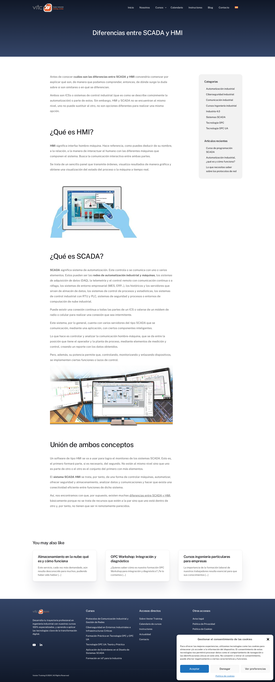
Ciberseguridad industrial (220, 94)
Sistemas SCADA (216, 117)
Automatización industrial (220, 88)
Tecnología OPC (215, 122)
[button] (268, 639)
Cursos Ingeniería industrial (221, 105)
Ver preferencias (255, 668)
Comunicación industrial (219, 100)
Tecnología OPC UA (217, 128)
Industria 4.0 (213, 111)
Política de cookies (225, 676)
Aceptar (194, 668)
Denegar (225, 668)
